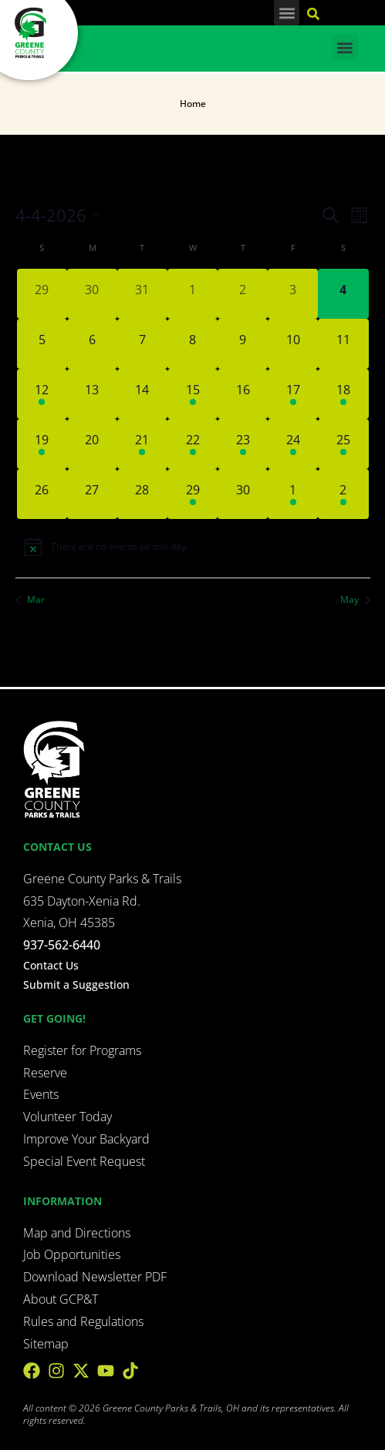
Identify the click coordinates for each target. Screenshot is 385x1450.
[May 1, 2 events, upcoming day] (293, 494)
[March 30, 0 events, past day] (92, 294)
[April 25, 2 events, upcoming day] (343, 444)
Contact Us (51, 965)
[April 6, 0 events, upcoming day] (92, 344)
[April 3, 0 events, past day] (293, 294)
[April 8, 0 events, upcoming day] (192, 344)
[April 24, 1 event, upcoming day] (293, 444)
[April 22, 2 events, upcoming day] (192, 444)
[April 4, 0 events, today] (343, 294)
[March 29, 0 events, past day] (42, 294)
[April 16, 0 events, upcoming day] (243, 394)
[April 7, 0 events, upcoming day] (142, 344)
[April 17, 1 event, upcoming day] (293, 394)
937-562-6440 (61, 944)
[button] (286, 12)
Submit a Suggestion (76, 984)
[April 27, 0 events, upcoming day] (92, 494)
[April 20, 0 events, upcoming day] (92, 444)
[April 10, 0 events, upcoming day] (293, 344)
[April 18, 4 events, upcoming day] (343, 394)
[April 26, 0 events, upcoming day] (42, 494)
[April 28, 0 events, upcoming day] (142, 494)
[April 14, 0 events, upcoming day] (142, 394)
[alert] (192, 546)
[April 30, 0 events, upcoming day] (243, 494)
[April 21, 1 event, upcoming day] (142, 444)
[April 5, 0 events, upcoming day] (42, 344)
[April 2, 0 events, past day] (243, 294)
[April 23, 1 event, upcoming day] (243, 444)
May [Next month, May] (355, 600)
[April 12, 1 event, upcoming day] (42, 394)
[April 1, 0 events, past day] (192, 294)
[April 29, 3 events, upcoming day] (192, 494)
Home (193, 103)
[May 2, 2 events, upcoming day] (343, 494)
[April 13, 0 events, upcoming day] (92, 394)
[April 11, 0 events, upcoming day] (343, 344)
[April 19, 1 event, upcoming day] (42, 444)
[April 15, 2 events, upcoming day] (192, 394)
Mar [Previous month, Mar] (30, 600)
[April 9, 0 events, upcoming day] (243, 344)
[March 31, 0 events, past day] (142, 294)
